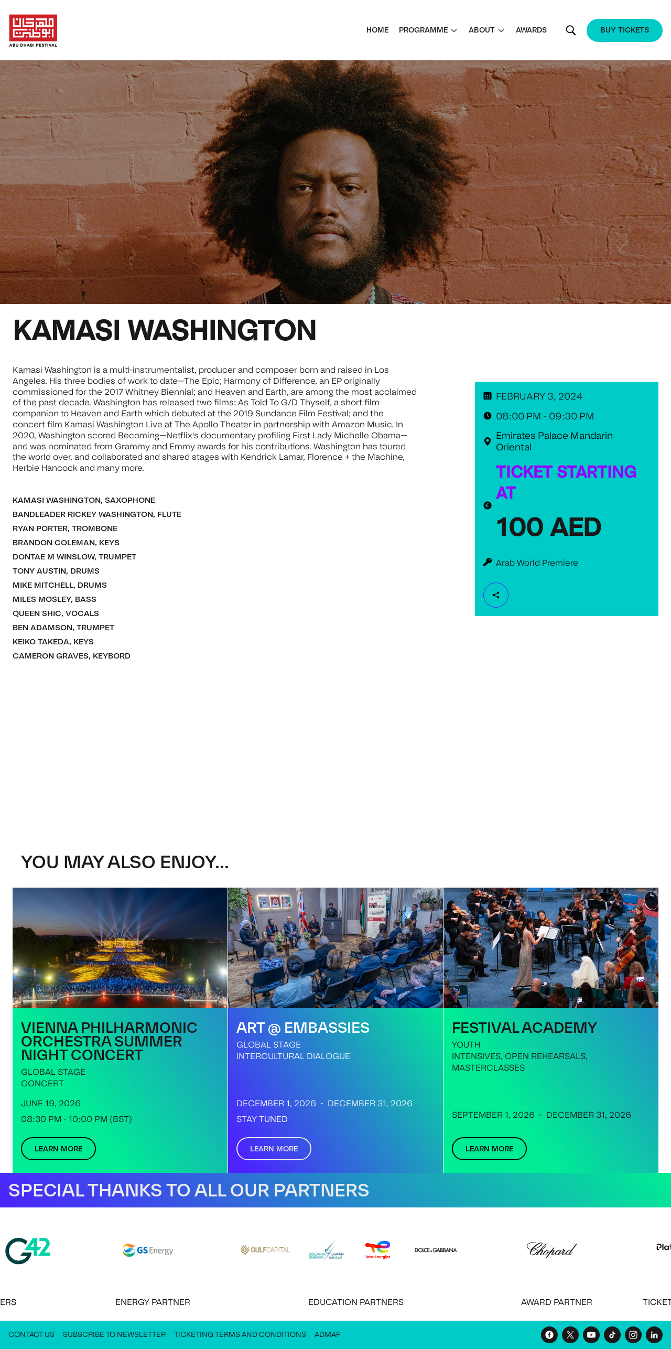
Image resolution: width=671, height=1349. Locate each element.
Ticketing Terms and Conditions (240, 1335)
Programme (423, 30)
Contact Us (31, 1335)
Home (377, 30)
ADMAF (327, 1335)
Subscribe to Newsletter (114, 1335)
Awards (531, 30)
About (482, 30)
